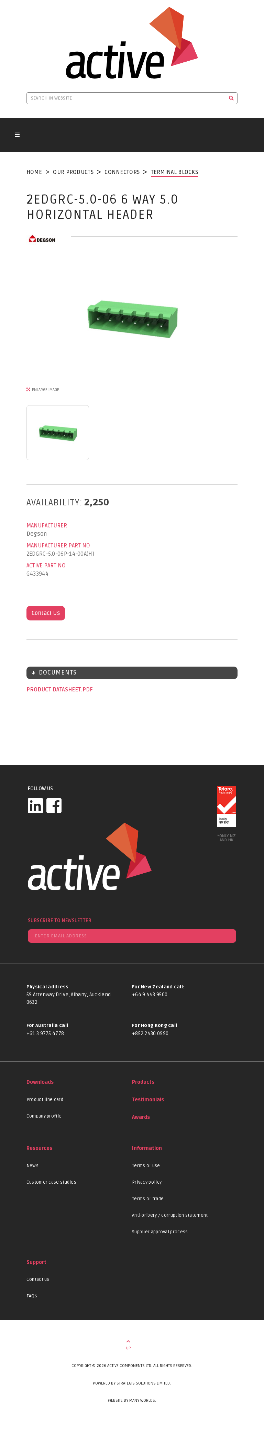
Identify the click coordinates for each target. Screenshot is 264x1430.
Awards (141, 1117)
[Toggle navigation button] (17, 135)
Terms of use (146, 1166)
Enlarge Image (45, 389)
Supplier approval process (160, 1232)
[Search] (232, 98)
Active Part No (46, 565)
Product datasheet (54, 689)
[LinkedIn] (35, 805)
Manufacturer (46, 525)
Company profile (44, 1116)
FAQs (31, 1296)
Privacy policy (147, 1182)
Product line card (44, 1099)
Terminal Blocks (174, 172)
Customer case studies (51, 1182)
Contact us (38, 1279)
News (32, 1166)
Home (34, 172)
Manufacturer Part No (58, 545)
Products (143, 1082)
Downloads (40, 1082)
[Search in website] (126, 98)
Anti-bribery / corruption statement (170, 1215)
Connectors (122, 172)
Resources (39, 1148)
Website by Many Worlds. (132, 1400)
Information (147, 1148)
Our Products (73, 172)
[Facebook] (54, 805)
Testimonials (148, 1100)
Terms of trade (148, 1199)
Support (36, 1262)
